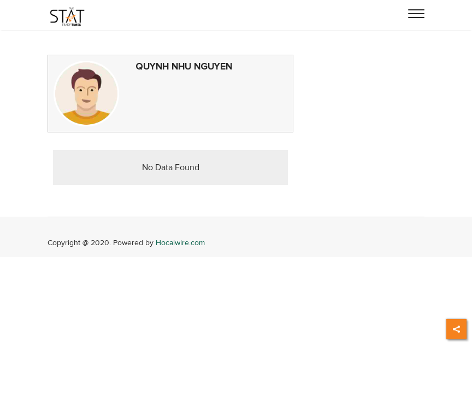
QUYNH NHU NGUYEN (183, 66)
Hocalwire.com (180, 242)
